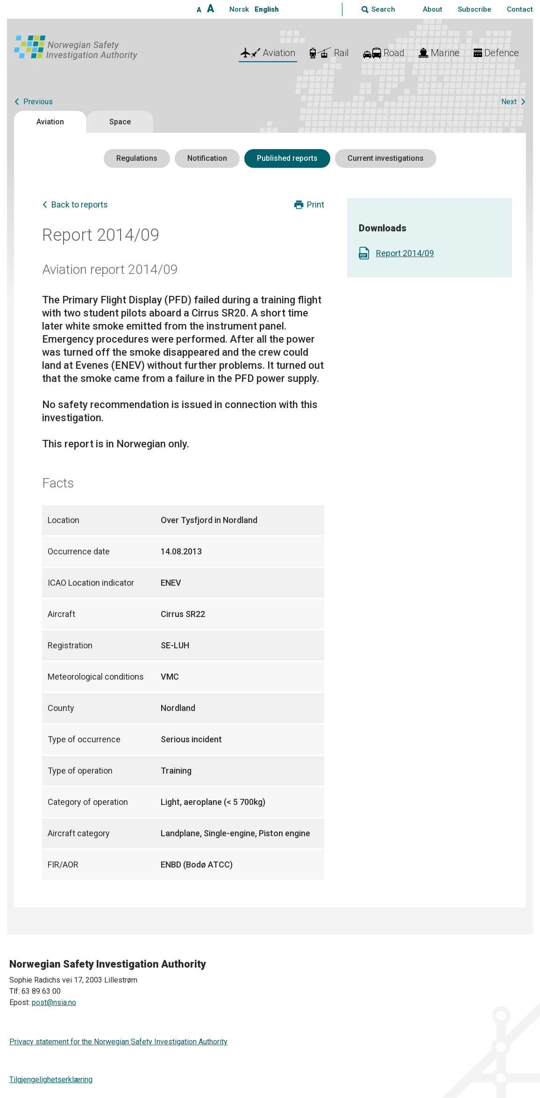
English (267, 9)
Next (509, 101)
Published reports (287, 158)
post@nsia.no (54, 1002)
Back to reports (79, 204)
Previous (38, 101)
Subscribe (474, 9)
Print (315, 204)
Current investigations (386, 158)
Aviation (50, 121)
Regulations (136, 158)
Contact (520, 9)
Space (120, 121)
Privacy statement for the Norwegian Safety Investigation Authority (118, 1041)
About (432, 9)
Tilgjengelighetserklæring (50, 1079)
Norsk (239, 9)
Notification (207, 158)
